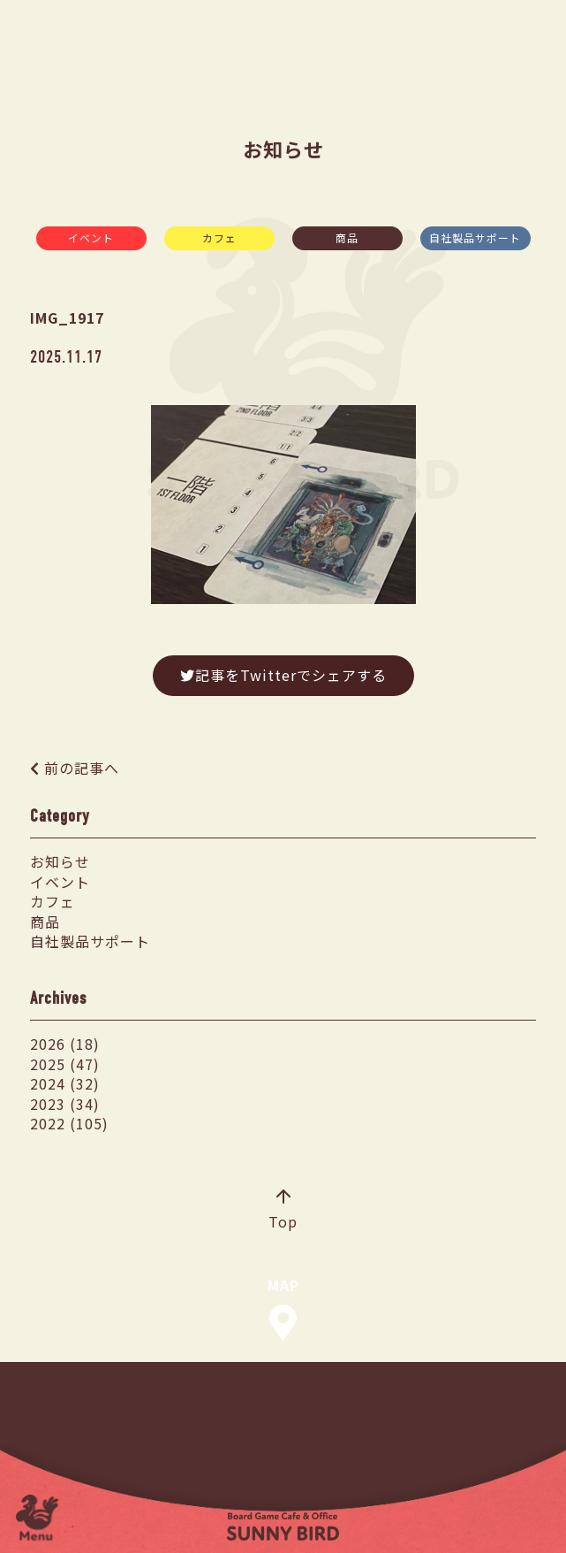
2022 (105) (69, 1123)
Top (283, 1210)
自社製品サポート (475, 237)
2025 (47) (65, 1064)
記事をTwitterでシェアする (283, 674)
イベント (91, 237)
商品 (347, 237)
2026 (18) (65, 1043)
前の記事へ (81, 767)
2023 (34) (65, 1103)
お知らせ (60, 861)
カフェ (219, 237)
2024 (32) (65, 1083)
